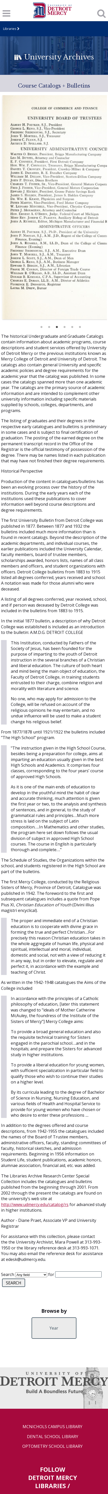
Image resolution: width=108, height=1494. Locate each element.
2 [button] (49, 325)
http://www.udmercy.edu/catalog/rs (34, 1204)
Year (54, 1328)
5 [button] (72, 325)
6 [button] (80, 325)
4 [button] (64, 325)
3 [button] (57, 325)
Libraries (9, 29)
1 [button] (41, 325)
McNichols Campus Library (52, 1426)
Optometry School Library (52, 1446)
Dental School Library (52, 1436)
